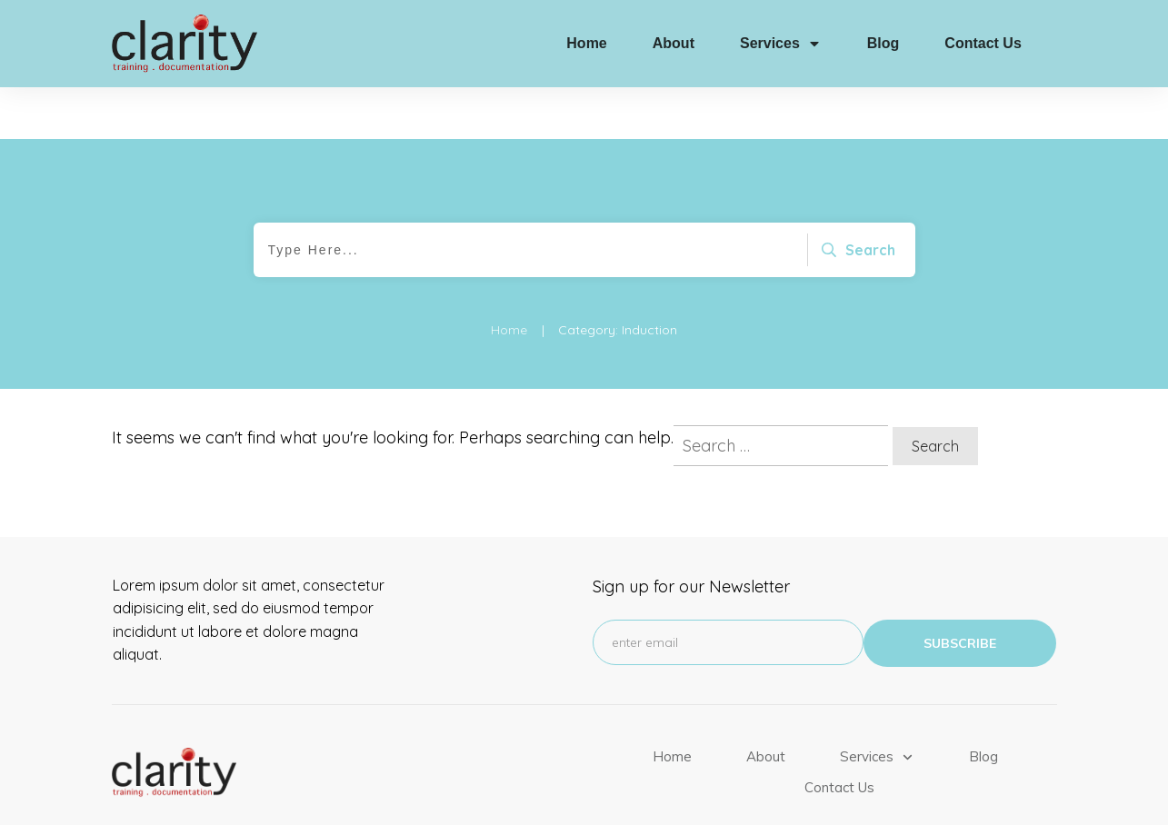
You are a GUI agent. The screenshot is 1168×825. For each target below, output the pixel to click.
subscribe (959, 592)
